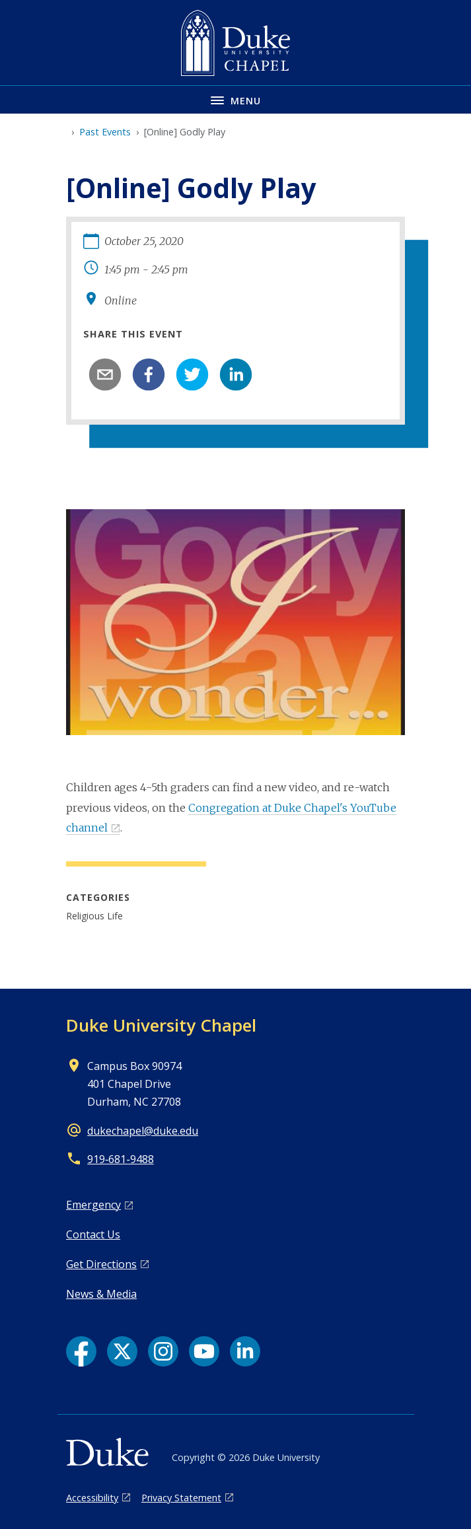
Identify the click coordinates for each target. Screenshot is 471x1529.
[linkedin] (235, 374)
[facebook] (148, 374)
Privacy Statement (181, 1497)
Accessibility (92, 1497)
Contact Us (93, 1234)
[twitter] (192, 374)
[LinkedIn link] (245, 1351)
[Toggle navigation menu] (235, 99)
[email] (105, 374)
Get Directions (101, 1264)
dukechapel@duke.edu (142, 1130)
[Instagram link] (163, 1351)
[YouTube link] (204, 1351)
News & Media (101, 1294)
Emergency (93, 1204)
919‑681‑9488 (120, 1159)
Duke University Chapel (161, 1025)
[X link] (122, 1351)
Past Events (105, 131)
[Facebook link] (81, 1351)
